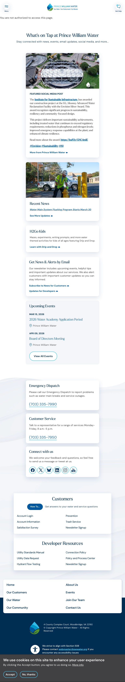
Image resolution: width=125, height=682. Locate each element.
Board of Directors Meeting (47, 339)
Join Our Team (75, 600)
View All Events (43, 356)
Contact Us (73, 608)
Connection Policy (76, 552)
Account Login (25, 516)
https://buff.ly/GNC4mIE (74, 140)
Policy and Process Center (80, 558)
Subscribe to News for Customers (47, 286)
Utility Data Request (28, 558)
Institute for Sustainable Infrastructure (56, 99)
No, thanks (28, 676)
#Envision (35, 146)
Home (10, 585)
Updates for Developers (42, 291)
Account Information (28, 521)
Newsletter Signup (76, 527)
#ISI (61, 146)
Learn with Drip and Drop (43, 247)
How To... (35, 506)
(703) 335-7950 (43, 437)
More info (78, 667)
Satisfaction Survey (27, 527)
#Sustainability (50, 146)
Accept (10, 676)
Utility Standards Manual (30, 552)
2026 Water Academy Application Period (56, 319)
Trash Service (73, 521)
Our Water (13, 600)
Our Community (17, 608)
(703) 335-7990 (43, 404)
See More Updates (40, 216)
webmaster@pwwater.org (73, 649)
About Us (72, 585)
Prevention (72, 516)
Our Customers (17, 592)
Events (70, 592)
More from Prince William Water (47, 152)
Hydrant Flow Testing (28, 564)
